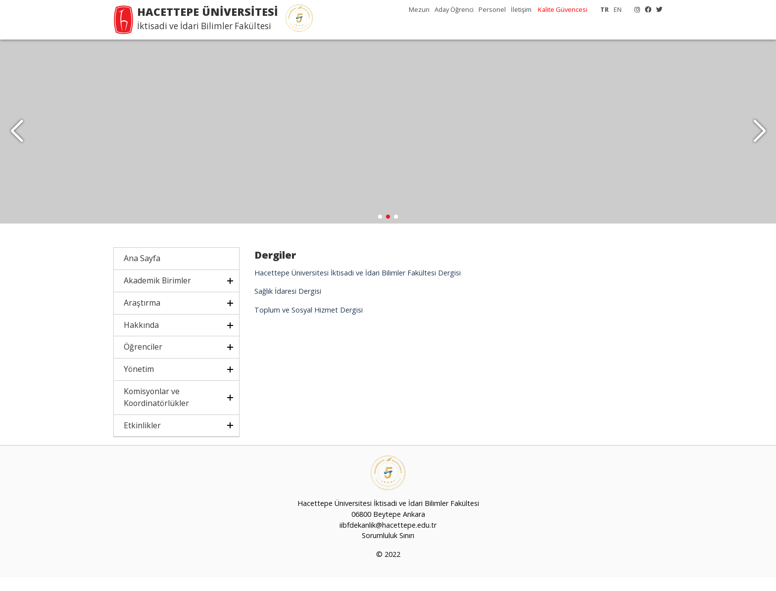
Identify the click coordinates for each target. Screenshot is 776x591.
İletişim (521, 9)
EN (618, 9)
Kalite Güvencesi (562, 9)
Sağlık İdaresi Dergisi (287, 305)
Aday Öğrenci (454, 9)
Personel (492, 9)
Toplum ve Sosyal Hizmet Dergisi (308, 323)
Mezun (419, 9)
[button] (759, 138)
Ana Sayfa (142, 272)
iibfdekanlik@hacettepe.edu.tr (388, 538)
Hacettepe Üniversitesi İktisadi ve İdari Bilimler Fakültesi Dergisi (357, 286)
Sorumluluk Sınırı (388, 549)
